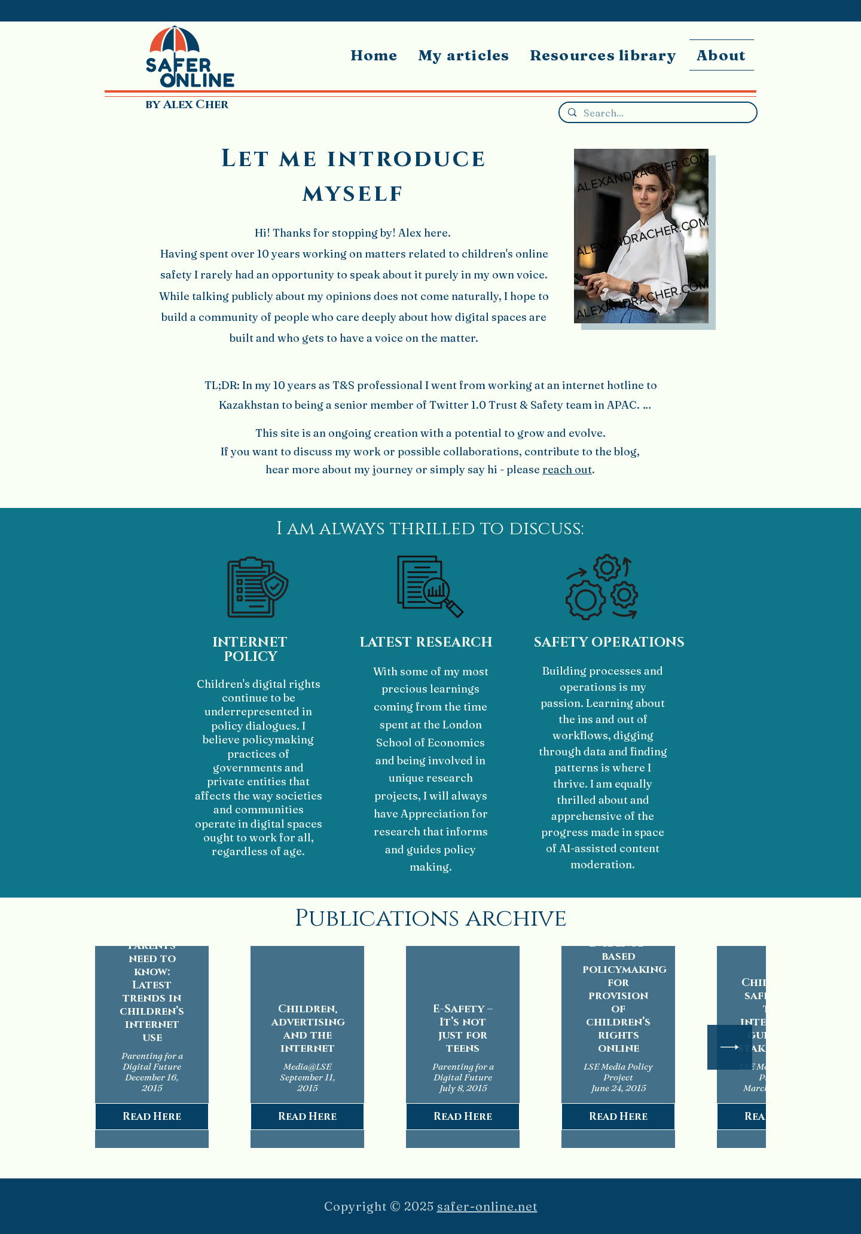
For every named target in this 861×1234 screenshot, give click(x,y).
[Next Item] (729, 1047)
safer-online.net (487, 1206)
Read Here (152, 1116)
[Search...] (657, 113)
